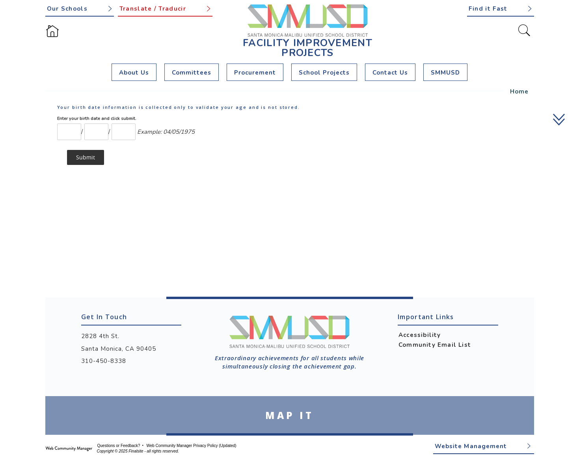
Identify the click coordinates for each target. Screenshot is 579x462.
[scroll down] (560, 119)
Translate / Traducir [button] (152, 9)
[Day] (96, 131)
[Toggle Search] (524, 30)
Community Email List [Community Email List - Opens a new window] (434, 345)
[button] (500, 8)
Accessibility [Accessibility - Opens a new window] (419, 335)
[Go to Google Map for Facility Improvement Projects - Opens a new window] (289, 415)
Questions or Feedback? (118, 445)
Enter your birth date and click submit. (96, 118)
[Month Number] (69, 131)
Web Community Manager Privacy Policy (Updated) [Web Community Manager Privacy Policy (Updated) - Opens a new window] (191, 445)
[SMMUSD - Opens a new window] (445, 72)
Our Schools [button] (67, 9)
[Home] (52, 31)
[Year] (124, 131)
